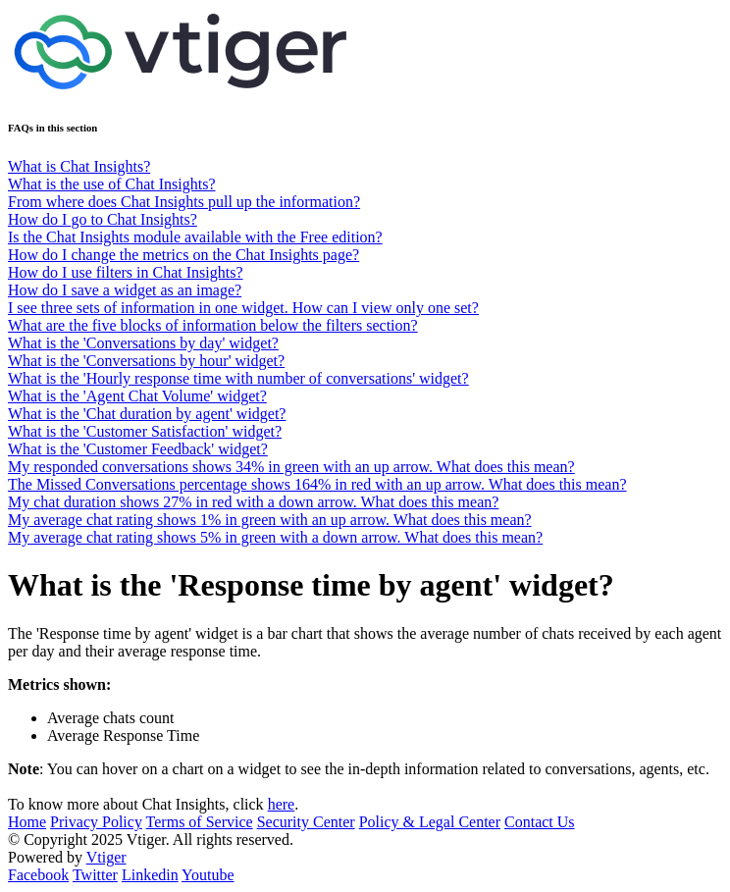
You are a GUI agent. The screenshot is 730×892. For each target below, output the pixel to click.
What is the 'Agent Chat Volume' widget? (137, 396)
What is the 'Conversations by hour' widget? (146, 360)
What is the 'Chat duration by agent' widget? (147, 413)
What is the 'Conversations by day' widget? (143, 343)
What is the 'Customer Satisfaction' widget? (145, 431)
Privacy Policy (96, 821)
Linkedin (150, 874)
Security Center (306, 821)
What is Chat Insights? (79, 166)
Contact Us (539, 821)
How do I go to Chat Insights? (102, 219)
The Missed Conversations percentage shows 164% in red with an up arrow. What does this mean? (317, 484)
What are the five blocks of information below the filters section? (213, 325)
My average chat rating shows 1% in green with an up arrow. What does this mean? (270, 519)
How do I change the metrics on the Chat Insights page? (183, 254)
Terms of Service (199, 821)
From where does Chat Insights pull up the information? (184, 201)
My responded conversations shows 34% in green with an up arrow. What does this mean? (291, 466)
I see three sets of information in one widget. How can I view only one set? (243, 307)
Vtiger (106, 857)
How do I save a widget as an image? (124, 290)
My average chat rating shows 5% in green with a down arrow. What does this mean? (275, 537)
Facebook (38, 874)
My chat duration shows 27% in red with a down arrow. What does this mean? (253, 502)
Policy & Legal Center (429, 821)
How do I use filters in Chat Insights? (125, 272)
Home (27, 821)
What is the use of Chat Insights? (112, 184)
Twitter (95, 874)
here (281, 804)
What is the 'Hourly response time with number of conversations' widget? (238, 378)
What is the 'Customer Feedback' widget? (138, 449)
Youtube (208, 874)
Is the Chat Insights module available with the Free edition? (195, 237)
